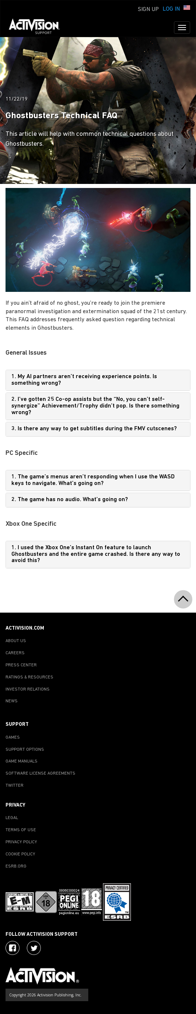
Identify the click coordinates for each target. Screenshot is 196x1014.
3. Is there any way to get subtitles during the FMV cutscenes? (94, 429)
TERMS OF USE (21, 830)
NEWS (12, 701)
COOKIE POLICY (20, 854)
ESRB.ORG (16, 866)
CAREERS (15, 653)
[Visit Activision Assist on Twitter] (34, 948)
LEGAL (12, 818)
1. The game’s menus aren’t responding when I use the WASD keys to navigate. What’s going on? (93, 480)
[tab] (98, 380)
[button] (186, 8)
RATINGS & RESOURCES (29, 677)
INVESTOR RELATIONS (28, 689)
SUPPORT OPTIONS (25, 749)
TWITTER (15, 785)
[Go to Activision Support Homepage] (38, 27)
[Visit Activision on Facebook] (12, 948)
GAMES (13, 737)
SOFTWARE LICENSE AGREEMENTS (40, 773)
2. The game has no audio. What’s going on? (69, 500)
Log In (171, 9)
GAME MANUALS (22, 761)
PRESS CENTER (21, 665)
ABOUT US (16, 641)
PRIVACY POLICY (21, 842)
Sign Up (148, 9)
